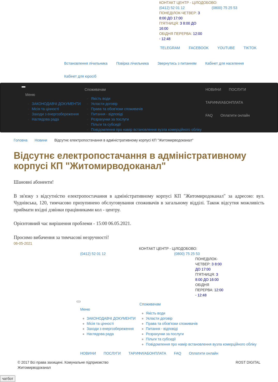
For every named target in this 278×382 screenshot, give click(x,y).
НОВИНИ (213, 89)
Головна (20, 140)
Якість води (100, 98)
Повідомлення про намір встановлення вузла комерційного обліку (146, 130)
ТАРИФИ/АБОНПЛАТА (224, 102)
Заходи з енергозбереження (55, 114)
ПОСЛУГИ (237, 89)
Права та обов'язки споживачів (117, 109)
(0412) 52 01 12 (172, 8)
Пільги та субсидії (106, 124)
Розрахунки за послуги (110, 119)
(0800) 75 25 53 (224, 8)
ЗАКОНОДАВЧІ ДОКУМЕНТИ (56, 104)
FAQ (209, 115)
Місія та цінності (45, 109)
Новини (41, 140)
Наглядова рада (45, 119)
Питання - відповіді (107, 114)
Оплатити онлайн (235, 115)
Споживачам (95, 89)
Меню (30, 95)
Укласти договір (104, 104)
